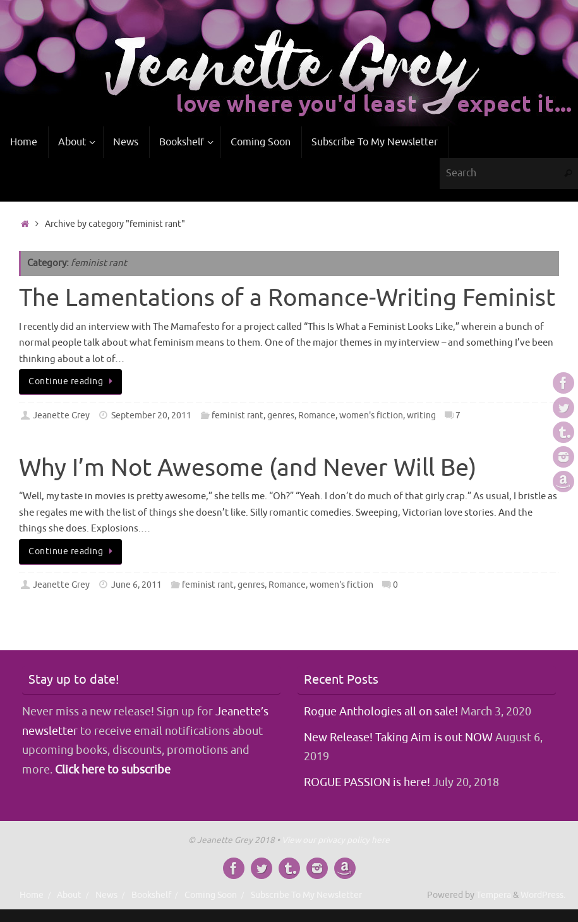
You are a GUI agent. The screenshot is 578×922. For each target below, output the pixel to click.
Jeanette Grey (61, 415)
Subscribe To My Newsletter (306, 895)
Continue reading (72, 381)
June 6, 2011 (136, 584)
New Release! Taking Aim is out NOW (398, 737)
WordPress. (543, 895)
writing (421, 415)
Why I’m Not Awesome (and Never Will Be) (247, 467)
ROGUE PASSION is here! (367, 782)
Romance (316, 415)
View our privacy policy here (336, 840)
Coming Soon (210, 895)
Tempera (493, 895)
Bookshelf (151, 895)
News (106, 895)
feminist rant (237, 415)
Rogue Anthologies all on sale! (381, 712)
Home (32, 895)
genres (280, 415)
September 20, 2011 (151, 415)
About (69, 895)
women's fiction (371, 415)
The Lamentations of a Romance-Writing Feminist (287, 297)
